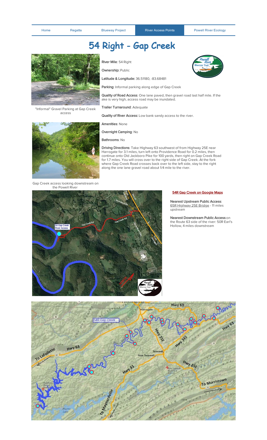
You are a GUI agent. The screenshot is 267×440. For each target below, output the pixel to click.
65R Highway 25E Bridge (189, 205)
